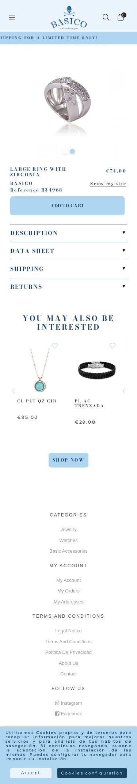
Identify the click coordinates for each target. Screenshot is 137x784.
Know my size (108, 183)
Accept (30, 772)
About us (68, 663)
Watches (68, 540)
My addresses (69, 602)
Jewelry (68, 529)
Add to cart (67, 205)
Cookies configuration (92, 773)
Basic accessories (68, 551)
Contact (68, 674)
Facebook (68, 713)
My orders (68, 591)
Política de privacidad (68, 652)
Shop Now (68, 460)
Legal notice (68, 630)
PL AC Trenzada (89, 403)
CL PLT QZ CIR (37, 401)
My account (68, 580)
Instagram (68, 703)
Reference (24, 190)
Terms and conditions (68, 641)
